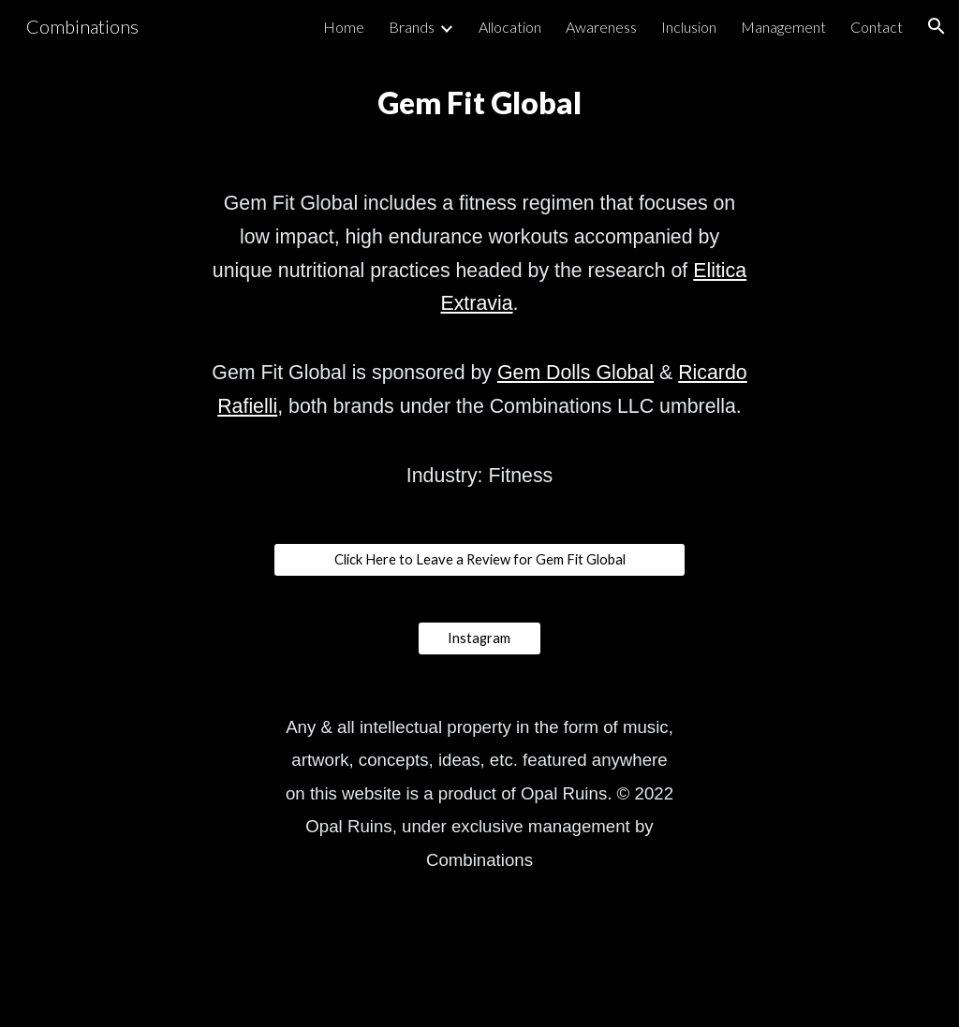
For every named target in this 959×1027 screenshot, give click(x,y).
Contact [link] (876, 27)
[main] (480, 103)
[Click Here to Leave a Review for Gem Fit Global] (480, 559)
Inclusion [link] (688, 27)
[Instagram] (479, 638)
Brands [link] (412, 27)
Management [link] (783, 27)
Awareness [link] (601, 27)
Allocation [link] (510, 27)
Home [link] (343, 27)
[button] (936, 26)
